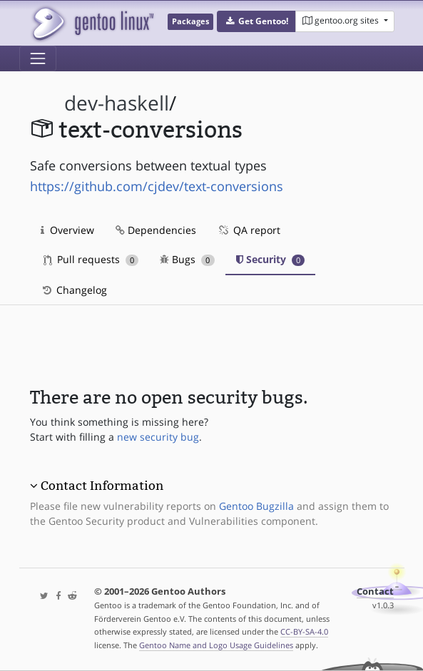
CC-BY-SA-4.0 (304, 631)
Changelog (74, 290)
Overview (67, 230)
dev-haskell (116, 103)
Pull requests (91, 259)
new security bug (158, 437)
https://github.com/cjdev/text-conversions (156, 186)
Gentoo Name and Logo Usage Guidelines (216, 645)
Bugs (187, 259)
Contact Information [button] (102, 485)
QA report (249, 230)
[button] (256, 21)
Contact (375, 591)
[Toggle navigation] (37, 58)
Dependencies (156, 230)
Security (270, 259)
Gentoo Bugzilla (256, 506)
